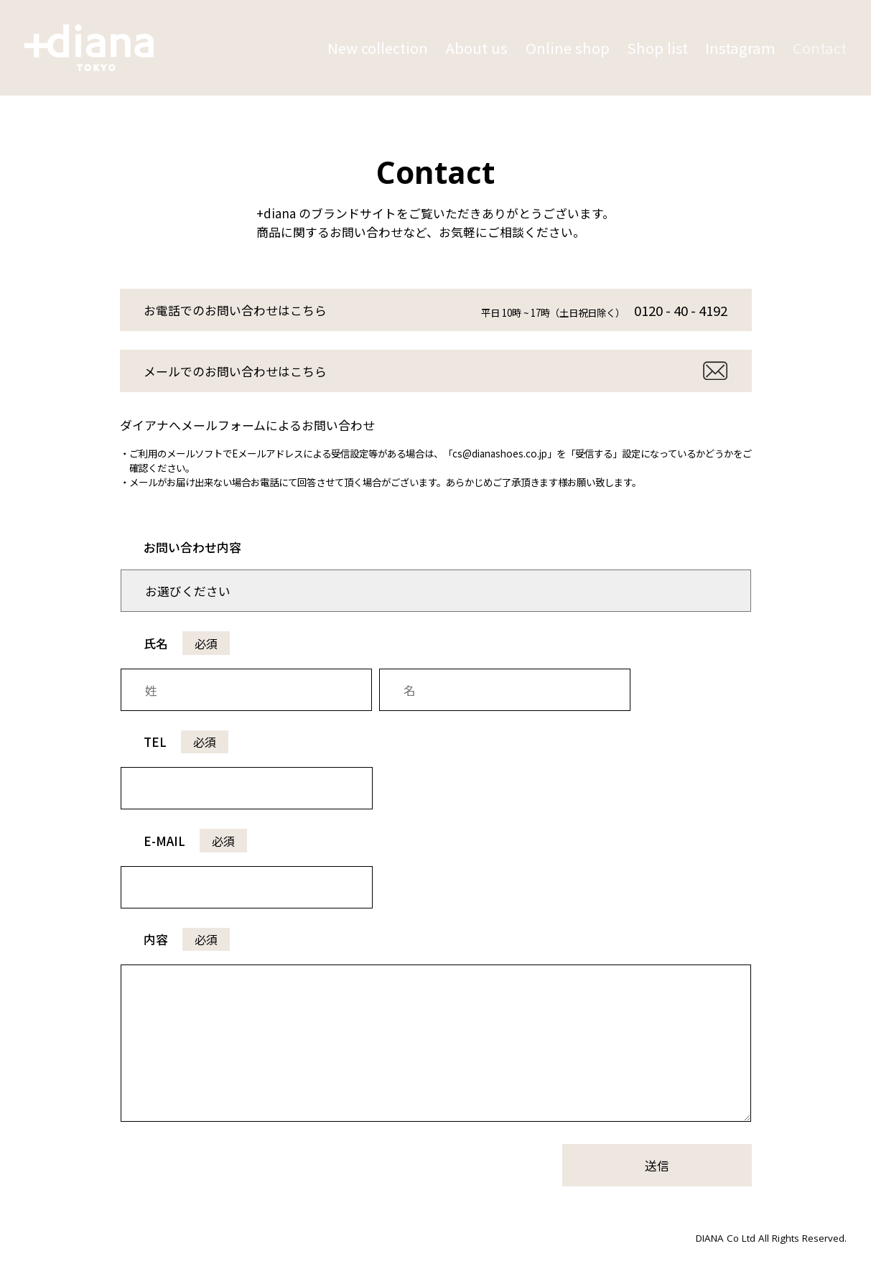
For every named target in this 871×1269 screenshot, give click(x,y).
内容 (187, 939)
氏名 (187, 643)
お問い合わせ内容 (192, 547)
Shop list (657, 47)
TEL (186, 741)
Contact (820, 47)
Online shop (568, 47)
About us (476, 47)
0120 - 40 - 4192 (680, 310)
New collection (377, 47)
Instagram (740, 47)
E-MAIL (195, 841)
